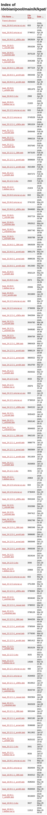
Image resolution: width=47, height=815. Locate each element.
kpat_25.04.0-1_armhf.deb (13, 252)
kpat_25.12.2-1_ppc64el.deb (8, 139)
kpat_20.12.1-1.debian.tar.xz (8, 754)
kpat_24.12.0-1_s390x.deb (13, 499)
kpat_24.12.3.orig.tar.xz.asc (13, 301)
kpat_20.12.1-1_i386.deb (12, 711)
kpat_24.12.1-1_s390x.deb (13, 407)
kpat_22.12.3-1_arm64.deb (13, 641)
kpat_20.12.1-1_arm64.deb (13, 733)
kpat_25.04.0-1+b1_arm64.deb (9, 294)
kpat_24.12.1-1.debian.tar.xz (8, 478)
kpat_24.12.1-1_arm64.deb (13, 457)
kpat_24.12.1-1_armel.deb (13, 450)
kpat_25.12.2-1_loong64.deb (8, 146)
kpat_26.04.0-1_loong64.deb (8, 61)
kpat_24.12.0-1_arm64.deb (13, 549)
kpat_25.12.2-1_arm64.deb (13, 167)
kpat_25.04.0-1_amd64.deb (8, 273)
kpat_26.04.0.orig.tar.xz (12, 33)
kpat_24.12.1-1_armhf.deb (13, 443)
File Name (6, 17)
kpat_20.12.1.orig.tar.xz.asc (13, 669)
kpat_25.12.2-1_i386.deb (12, 153)
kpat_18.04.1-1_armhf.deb (13, 782)
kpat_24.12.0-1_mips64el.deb (9, 520)
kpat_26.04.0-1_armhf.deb (13, 75)
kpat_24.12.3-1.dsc (10, 379)
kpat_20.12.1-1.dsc (10, 747)
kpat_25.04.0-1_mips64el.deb (9, 230)
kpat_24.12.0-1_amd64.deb (8, 556)
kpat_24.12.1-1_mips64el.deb (9, 428)
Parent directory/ (9, 21)
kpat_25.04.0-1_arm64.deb (13, 266)
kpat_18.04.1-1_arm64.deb (13, 789)
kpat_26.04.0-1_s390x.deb (13, 40)
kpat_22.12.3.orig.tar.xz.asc (13, 577)
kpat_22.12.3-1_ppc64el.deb (8, 598)
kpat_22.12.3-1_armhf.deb (13, 626)
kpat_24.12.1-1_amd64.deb (8, 464)
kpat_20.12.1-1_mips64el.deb (9, 704)
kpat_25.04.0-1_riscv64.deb (8, 216)
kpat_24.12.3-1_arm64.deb (13, 365)
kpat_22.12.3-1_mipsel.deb (13, 605)
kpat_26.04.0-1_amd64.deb (8, 89)
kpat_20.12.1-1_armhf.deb (13, 718)
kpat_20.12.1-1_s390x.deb (13, 683)
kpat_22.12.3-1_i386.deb (12, 619)
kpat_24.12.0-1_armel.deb (13, 542)
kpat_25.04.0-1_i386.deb (12, 245)
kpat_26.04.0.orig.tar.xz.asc (13, 25)
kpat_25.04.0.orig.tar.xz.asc (13, 195)
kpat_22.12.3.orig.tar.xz (12, 584)
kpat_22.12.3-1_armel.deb (13, 633)
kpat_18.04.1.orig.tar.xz (12, 768)
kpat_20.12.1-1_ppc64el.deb (8, 690)
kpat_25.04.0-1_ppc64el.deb (8, 223)
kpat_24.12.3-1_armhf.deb (13, 351)
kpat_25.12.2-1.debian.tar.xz (8, 188)
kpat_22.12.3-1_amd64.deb (8, 648)
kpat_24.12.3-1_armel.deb (13, 358)
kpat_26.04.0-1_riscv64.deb (8, 47)
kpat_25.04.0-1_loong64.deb (8, 237)
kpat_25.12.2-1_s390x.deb (13, 124)
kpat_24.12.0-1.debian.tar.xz (8, 570)
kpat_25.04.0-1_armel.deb (13, 259)
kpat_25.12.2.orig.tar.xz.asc (13, 110)
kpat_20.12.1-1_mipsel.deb (13, 697)
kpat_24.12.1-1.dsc (10, 471)
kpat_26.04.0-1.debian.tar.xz (8, 103)
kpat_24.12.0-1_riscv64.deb (8, 506)
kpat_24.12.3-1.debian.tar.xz (8, 386)
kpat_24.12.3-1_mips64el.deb (9, 336)
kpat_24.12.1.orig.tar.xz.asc (13, 393)
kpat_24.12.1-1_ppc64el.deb (8, 421)
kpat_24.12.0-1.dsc (10, 563)
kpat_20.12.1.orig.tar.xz (12, 676)
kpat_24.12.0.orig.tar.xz (12, 492)
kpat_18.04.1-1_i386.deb (12, 775)
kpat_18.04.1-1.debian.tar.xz (8, 810)
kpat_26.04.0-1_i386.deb (12, 68)
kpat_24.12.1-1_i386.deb (12, 436)
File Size (29, 16)
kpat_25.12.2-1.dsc (10, 181)
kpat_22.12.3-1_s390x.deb (13, 591)
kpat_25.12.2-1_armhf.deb (13, 160)
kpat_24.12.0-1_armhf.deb (13, 534)
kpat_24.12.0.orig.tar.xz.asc (13, 485)
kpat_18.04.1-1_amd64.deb (8, 796)
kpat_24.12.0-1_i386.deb (12, 527)
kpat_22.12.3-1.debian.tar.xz (8, 662)
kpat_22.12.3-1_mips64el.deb (9, 612)
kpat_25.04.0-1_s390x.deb (13, 209)
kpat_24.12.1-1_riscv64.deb (8, 414)
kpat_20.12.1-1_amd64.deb (8, 739)
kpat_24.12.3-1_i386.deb (12, 344)
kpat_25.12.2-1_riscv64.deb (8, 131)
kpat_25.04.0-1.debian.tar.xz (8, 287)
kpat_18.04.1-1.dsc (10, 803)
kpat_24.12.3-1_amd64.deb (8, 372)
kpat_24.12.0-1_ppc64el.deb (8, 513)
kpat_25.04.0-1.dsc (10, 280)
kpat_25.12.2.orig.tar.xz (12, 117)
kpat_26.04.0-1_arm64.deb (13, 82)
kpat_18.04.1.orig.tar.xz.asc (13, 761)
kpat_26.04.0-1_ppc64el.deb (8, 54)
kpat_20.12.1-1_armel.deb (13, 725)
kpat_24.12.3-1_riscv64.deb (8, 322)
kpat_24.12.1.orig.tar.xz (12, 400)
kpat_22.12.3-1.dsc (10, 655)
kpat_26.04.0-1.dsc (10, 96)
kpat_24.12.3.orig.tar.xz (12, 308)
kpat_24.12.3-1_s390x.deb (13, 315)
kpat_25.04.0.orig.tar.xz (12, 202)
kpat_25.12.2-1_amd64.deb (8, 174)
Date (39, 17)
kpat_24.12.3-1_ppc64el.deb (8, 329)
